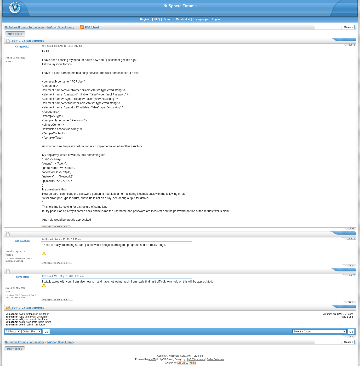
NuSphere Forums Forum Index (24, 27)
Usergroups (201, 19)
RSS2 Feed (89, 27)
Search (167, 19)
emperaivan (22, 240)
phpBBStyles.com (195, 359)
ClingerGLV (22, 46)
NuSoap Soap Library (60, 27)
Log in (216, 19)
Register (145, 19)
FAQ (157, 19)
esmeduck (22, 276)
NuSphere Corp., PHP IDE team (186, 355)
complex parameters (28, 307)
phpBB (152, 359)
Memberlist (183, 19)
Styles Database (215, 359)
